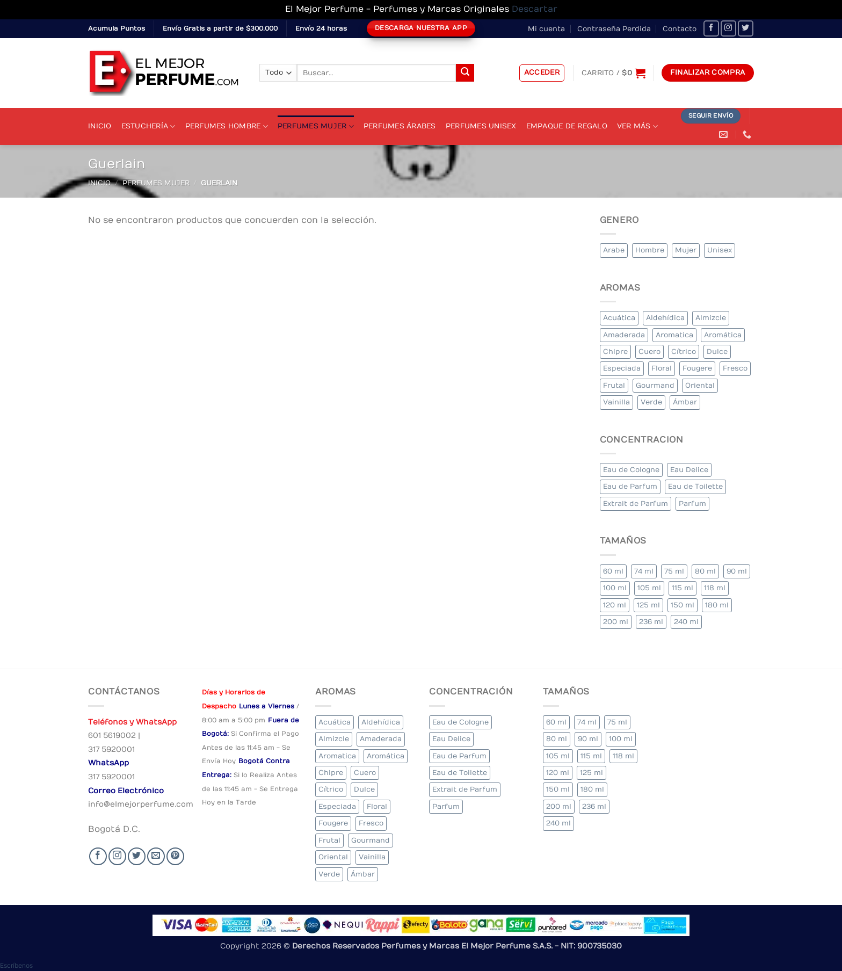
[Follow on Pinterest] (175, 856)
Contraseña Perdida (614, 29)
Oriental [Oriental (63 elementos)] (700, 385)
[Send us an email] (156, 856)
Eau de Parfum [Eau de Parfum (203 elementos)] (630, 486)
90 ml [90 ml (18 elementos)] (737, 571)
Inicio (100, 126)
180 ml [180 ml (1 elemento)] (717, 605)
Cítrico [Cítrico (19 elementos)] (683, 351)
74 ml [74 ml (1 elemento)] (644, 571)
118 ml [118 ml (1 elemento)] (714, 588)
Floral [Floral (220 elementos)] (661, 368)
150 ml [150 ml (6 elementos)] (682, 605)
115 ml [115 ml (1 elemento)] (682, 588)
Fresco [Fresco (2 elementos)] (735, 368)
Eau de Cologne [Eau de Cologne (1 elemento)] (631, 470)
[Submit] (465, 73)
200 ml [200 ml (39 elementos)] (615, 622)
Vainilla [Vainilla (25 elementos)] (616, 402)
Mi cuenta (546, 29)
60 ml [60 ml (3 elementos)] (613, 571)
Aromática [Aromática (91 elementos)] (723, 335)
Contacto (679, 29)
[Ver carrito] (613, 73)
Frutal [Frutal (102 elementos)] (614, 385)
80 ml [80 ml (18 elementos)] (705, 571)
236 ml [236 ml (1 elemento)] (651, 622)
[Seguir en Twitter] (745, 28)
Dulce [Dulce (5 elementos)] (717, 351)
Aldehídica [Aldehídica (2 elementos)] (665, 318)
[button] (542, 73)
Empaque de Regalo (566, 126)
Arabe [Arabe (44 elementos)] (614, 250)
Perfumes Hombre (226, 126)
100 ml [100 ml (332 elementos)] (615, 588)
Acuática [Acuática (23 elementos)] (619, 318)
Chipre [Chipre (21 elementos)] (615, 351)
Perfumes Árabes (400, 126)
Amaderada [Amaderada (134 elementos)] (624, 335)
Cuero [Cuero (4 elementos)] (649, 351)
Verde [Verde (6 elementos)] (651, 402)
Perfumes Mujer (316, 126)
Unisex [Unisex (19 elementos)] (719, 250)
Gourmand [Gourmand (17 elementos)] (655, 385)
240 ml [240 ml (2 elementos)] (686, 622)
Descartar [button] (534, 9)
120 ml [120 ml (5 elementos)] (614, 605)
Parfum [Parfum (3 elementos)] (692, 503)
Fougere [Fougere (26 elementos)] (697, 368)
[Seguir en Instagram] (728, 28)
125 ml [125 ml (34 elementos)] (648, 605)
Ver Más (637, 126)
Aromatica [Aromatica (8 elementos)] (674, 335)
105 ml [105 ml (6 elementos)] (649, 588)
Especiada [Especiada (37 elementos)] (622, 368)
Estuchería (148, 126)
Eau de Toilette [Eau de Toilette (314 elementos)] (695, 486)
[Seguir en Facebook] (711, 28)
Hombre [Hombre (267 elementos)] (649, 250)
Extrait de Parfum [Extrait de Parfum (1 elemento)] (635, 503)
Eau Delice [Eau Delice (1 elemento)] (689, 470)
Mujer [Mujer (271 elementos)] (685, 250)
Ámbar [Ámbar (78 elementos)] (685, 402)
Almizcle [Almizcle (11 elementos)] (710, 318)
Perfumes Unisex (481, 126)
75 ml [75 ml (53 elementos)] (674, 571)
